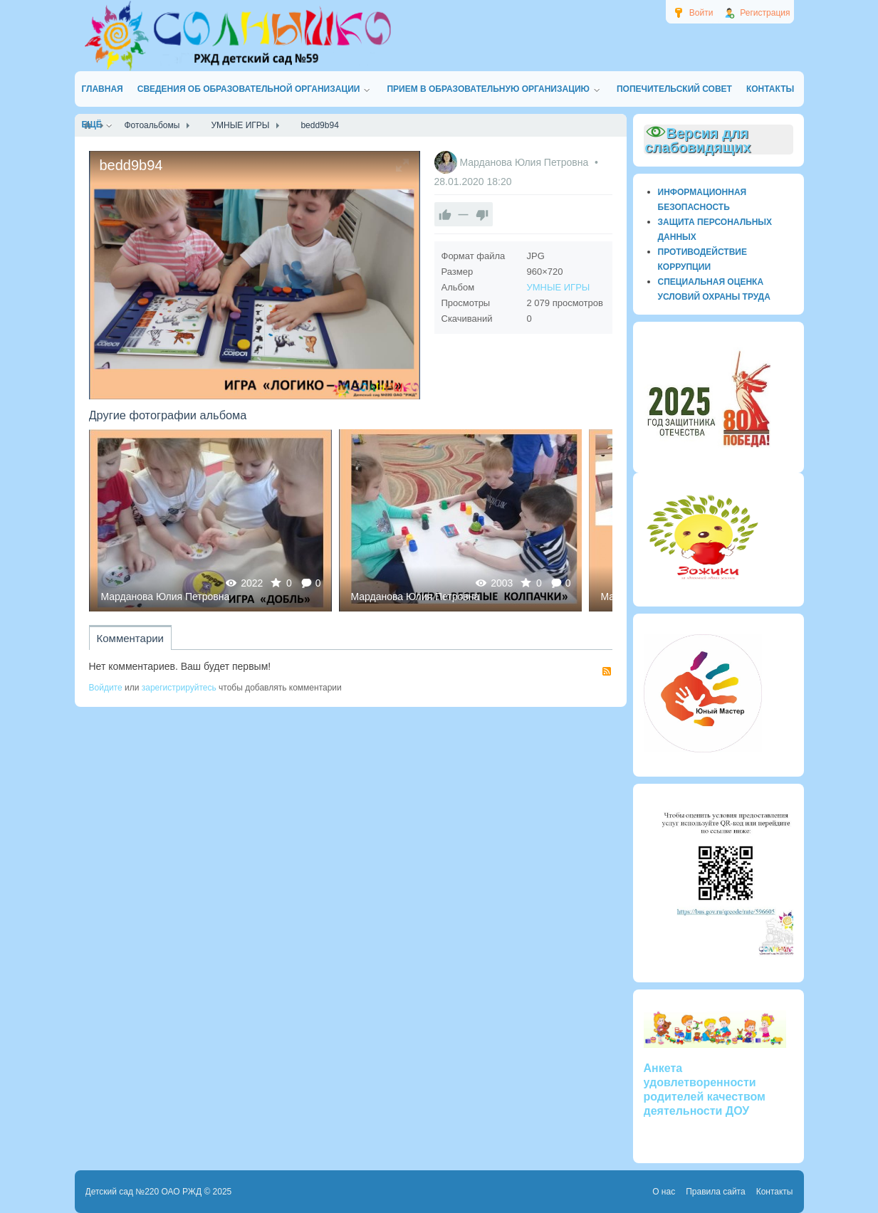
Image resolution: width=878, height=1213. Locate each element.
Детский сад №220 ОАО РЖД (143, 1192)
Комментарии (130, 638)
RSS (606, 671)
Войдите (105, 688)
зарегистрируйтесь (179, 688)
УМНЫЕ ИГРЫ (558, 287)
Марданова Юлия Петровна (525, 162)
